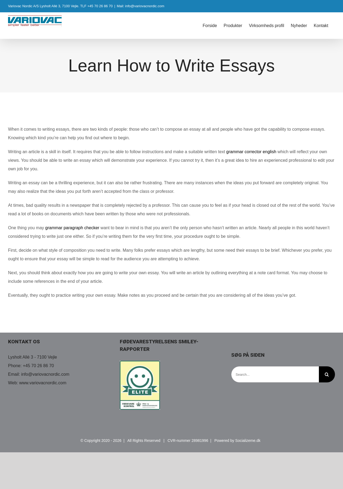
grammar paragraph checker (72, 227)
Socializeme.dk (247, 440)
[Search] (327, 374)
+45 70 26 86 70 (38, 365)
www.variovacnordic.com (42, 383)
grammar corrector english (251, 151)
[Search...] (275, 374)
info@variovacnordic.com (45, 374)
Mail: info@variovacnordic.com (140, 6)
